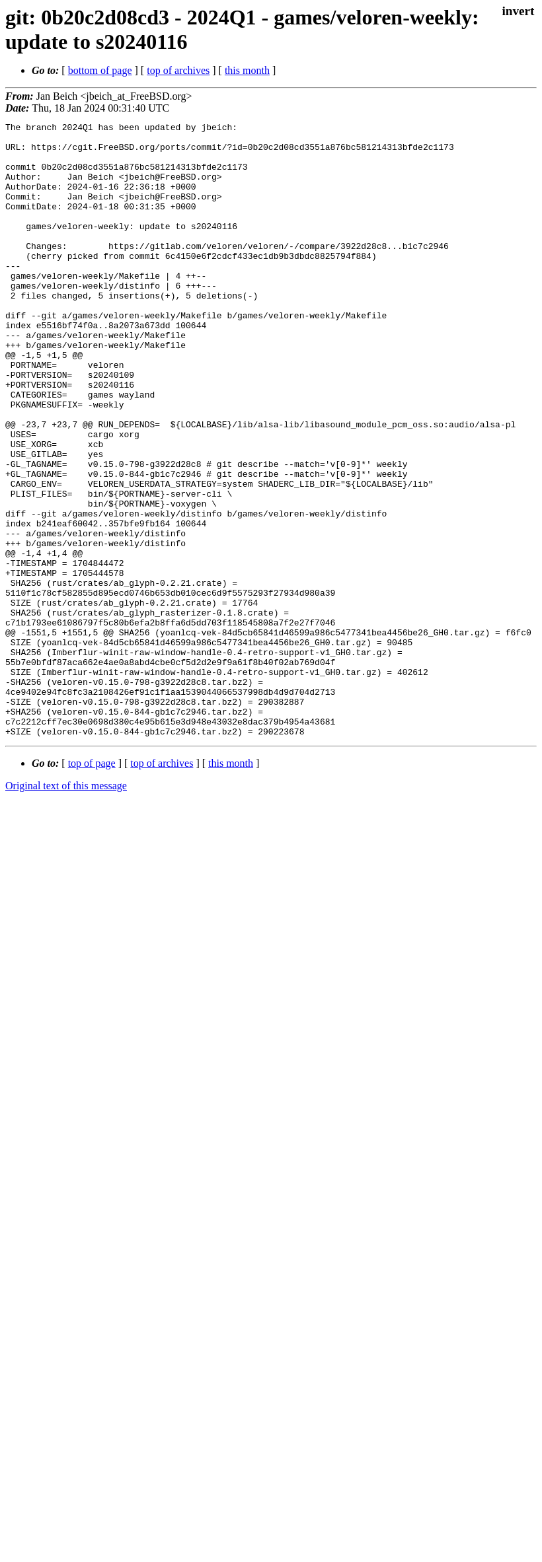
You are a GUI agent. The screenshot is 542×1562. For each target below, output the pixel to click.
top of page (92, 886)
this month (247, 70)
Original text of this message (66, 908)
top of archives (178, 70)
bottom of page (100, 70)
